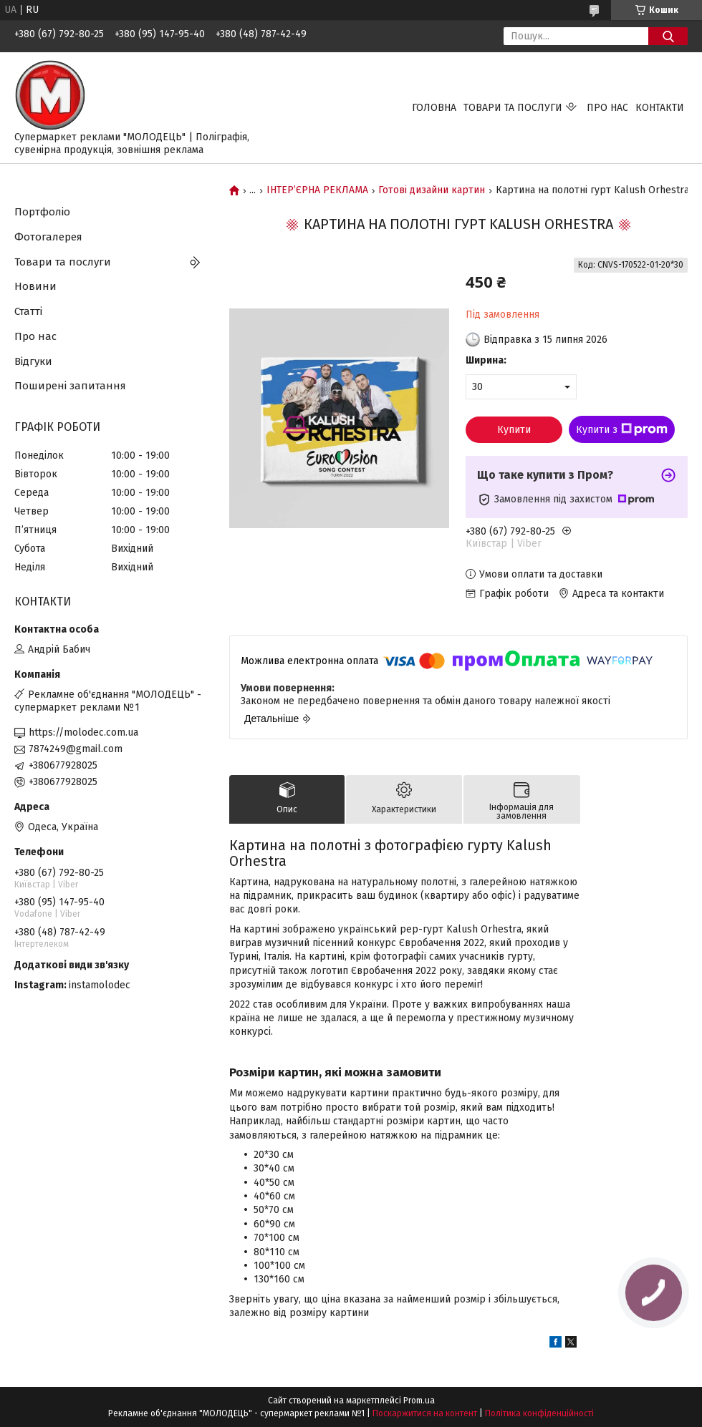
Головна (434, 108)
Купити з (622, 429)
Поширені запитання (70, 385)
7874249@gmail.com (75, 749)
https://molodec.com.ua (83, 732)
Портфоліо (42, 211)
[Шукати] (668, 36)
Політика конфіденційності (539, 1413)
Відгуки (33, 361)
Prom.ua (419, 1401)
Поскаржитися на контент (424, 1413)
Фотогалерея (48, 236)
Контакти (659, 108)
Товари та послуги (512, 108)
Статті (28, 311)
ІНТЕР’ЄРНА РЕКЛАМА (317, 190)
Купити (514, 430)
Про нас (607, 108)
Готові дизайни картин (431, 190)
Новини (35, 286)
